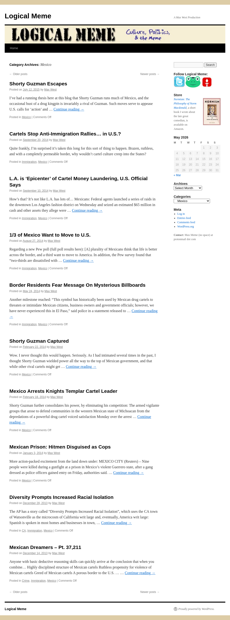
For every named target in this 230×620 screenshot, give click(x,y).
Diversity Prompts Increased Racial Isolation (61, 497)
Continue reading (69, 109)
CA (24, 530)
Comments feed (186, 222)
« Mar (177, 175)
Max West (50, 89)
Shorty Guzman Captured (39, 341)
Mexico (26, 117)
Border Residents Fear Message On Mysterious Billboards (77, 285)
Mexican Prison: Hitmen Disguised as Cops (60, 446)
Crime (25, 580)
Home (14, 48)
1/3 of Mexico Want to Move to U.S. (50, 235)
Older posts (18, 74)
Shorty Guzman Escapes (38, 83)
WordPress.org (185, 226)
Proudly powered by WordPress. (196, 609)
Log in (181, 213)
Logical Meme (28, 16)
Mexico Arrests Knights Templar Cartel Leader (63, 391)
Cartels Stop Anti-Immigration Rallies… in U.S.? (65, 133)
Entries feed (184, 218)
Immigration (29, 161)
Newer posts (150, 74)
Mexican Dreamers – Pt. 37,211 (45, 547)
